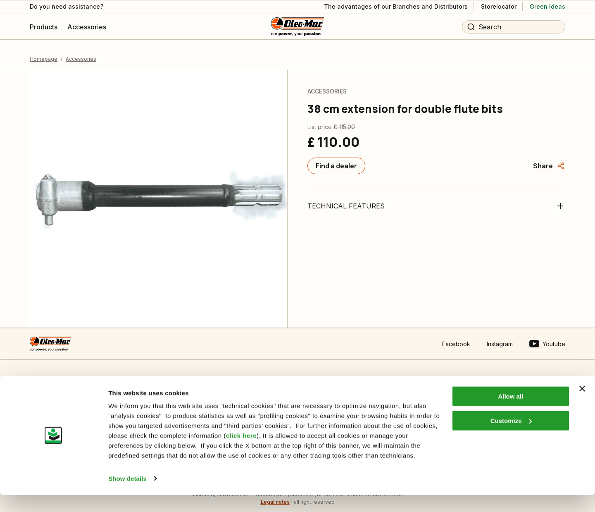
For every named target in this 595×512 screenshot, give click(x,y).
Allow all (510, 413)
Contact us (44, 390)
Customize (511, 437)
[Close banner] (582, 406)
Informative (177, 390)
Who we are (311, 390)
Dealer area (442, 390)
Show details (127, 495)
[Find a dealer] (336, 158)
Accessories (81, 51)
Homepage (43, 51)
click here (241, 453)
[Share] (549, 158)
